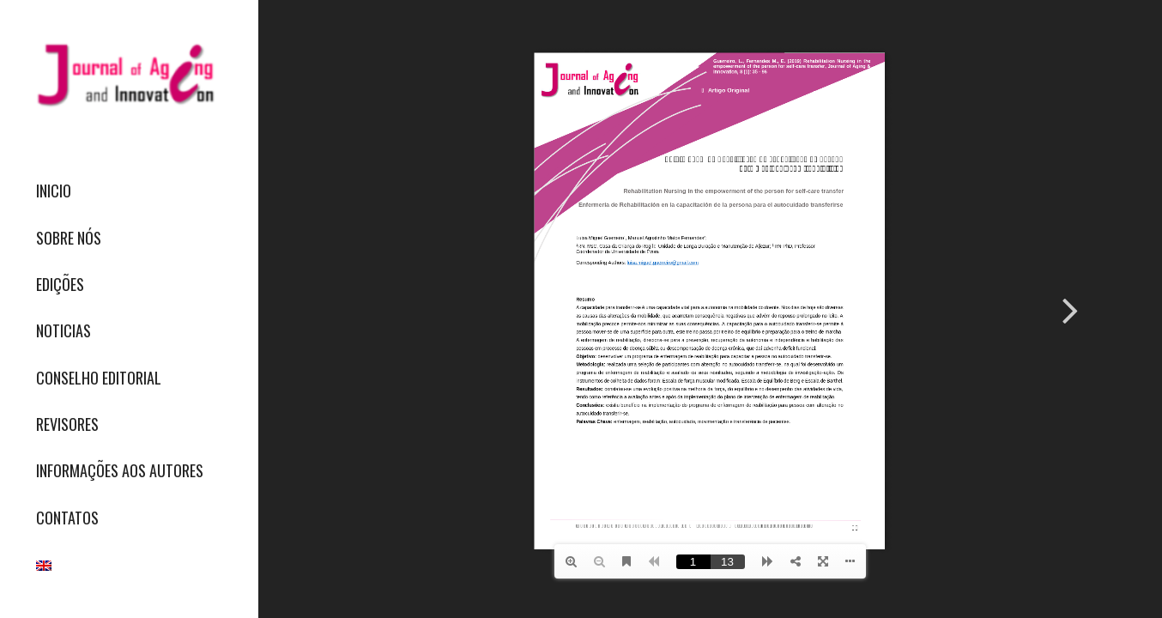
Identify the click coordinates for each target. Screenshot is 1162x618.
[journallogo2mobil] (128, 75)
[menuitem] (128, 191)
